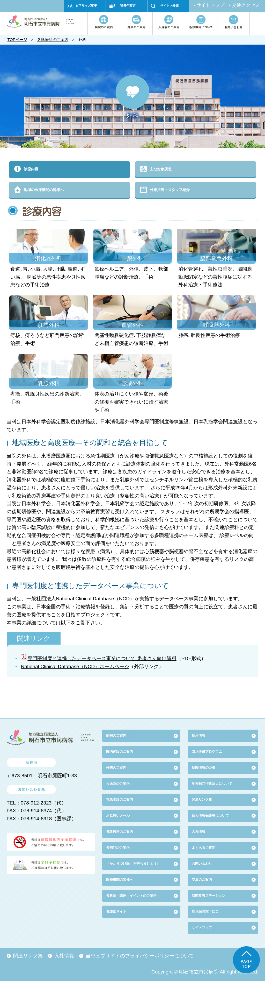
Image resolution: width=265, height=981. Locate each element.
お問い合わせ (202, 863)
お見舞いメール (118, 815)
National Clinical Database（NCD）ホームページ (75, 666)
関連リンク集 (202, 799)
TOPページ (17, 39)
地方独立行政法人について (212, 784)
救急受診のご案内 (119, 799)
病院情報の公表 (203, 768)
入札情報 (64, 955)
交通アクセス (246, 5)
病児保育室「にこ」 (207, 911)
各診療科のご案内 (52, 39)
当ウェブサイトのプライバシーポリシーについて (140, 955)
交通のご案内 (202, 879)
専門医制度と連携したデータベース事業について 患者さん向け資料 (101, 658)
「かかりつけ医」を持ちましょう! (132, 863)
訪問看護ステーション (208, 896)
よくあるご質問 (203, 848)
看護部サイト (116, 911)
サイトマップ (210, 5)
